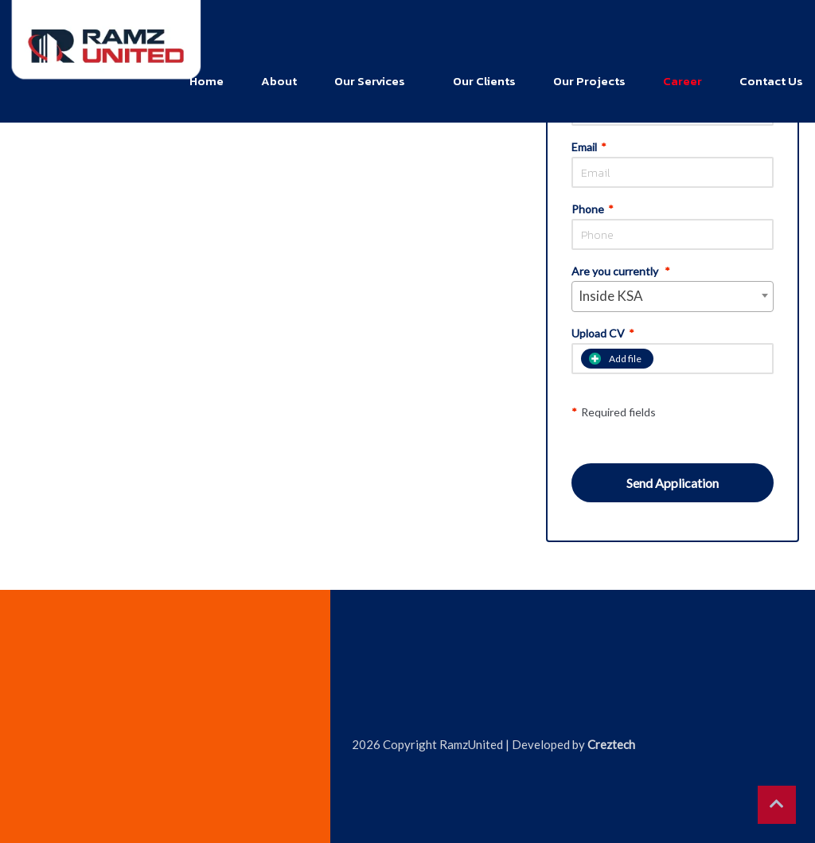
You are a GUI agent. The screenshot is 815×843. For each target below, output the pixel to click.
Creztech (611, 744)
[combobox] (672, 296)
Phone (592, 209)
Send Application (672, 482)
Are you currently (620, 271)
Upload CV (602, 333)
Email (588, 147)
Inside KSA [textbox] (611, 295)
